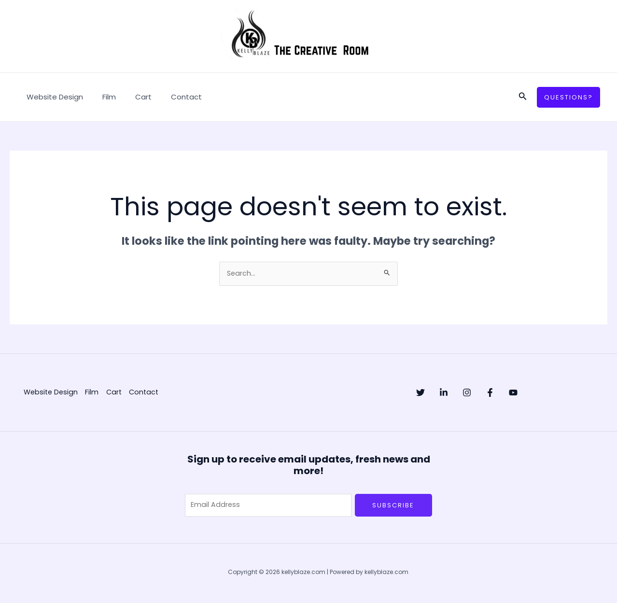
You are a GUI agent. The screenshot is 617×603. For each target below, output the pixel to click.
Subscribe (393, 505)
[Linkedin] (453, 393)
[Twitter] (420, 393)
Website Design (52, 97)
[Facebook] (519, 393)
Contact (169, 97)
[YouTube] (551, 393)
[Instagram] (486, 393)
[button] (523, 97)
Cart (131, 97)
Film (102, 97)
